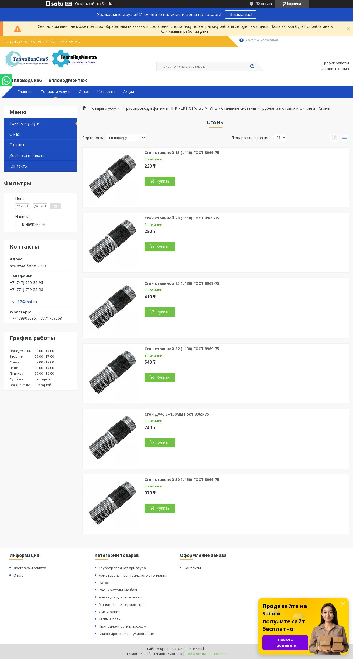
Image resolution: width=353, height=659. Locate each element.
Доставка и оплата (26, 155)
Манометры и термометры (122, 604)
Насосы (105, 582)
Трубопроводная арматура (122, 568)
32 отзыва (264, 3)
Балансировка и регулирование (126, 633)
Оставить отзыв (335, 69)
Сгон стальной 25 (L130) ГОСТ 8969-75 (182, 283)
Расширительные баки (118, 589)
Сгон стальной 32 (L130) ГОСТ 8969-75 (182, 348)
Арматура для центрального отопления (133, 575)
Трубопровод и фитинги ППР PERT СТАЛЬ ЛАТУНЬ (170, 108)
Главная (25, 91)
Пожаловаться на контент (206, 653)
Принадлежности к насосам (122, 626)
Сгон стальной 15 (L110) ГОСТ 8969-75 (182, 152)
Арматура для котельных (120, 597)
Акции (128, 91)
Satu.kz (201, 649)
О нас (84, 91)
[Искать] (252, 66)
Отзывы (16, 144)
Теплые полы (110, 619)
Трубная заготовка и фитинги (287, 108)
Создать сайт (85, 4)
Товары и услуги (56, 91)
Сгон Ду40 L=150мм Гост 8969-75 (177, 414)
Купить (163, 181)
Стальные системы (238, 108)
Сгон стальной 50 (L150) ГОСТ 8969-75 (182, 479)
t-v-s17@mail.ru (23, 301)
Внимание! (240, 14)
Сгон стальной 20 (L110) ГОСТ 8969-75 (182, 217)
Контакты (106, 91)
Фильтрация (109, 611)
